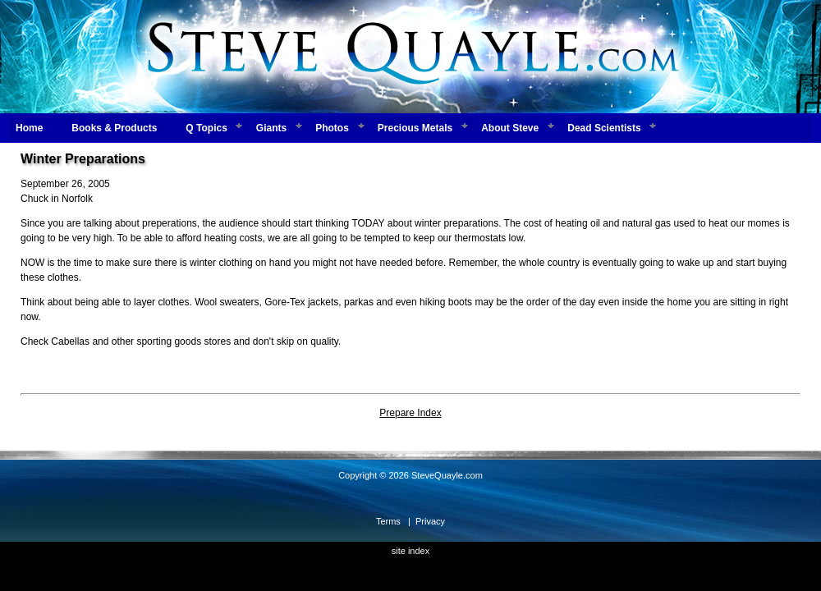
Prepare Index (410, 413)
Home (29, 128)
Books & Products (114, 128)
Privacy (430, 521)
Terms (388, 521)
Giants (271, 128)
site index (410, 551)
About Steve (510, 128)
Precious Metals (415, 128)
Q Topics (206, 128)
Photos (332, 128)
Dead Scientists (603, 128)
